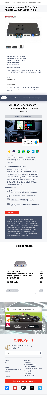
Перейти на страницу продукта (23, 116)
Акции (6, 362)
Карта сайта (27, 373)
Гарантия (7, 371)
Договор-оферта (28, 371)
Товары (7, 367)
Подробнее (10, 212)
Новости (7, 360)
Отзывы (7, 365)
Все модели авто (14, 64)
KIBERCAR (9, 90)
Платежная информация (31, 366)
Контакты (27, 360)
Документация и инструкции (13, 369)
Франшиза (8, 376)
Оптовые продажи (29, 375)
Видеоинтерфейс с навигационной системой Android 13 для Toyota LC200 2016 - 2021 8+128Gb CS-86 (20, 274)
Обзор (4, 97)
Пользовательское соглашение (33, 368)
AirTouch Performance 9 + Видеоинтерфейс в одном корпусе (25, 97)
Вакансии (7, 374)
